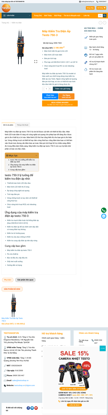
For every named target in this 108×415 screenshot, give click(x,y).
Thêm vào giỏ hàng (62, 89)
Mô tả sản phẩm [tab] (8, 125)
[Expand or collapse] (36, 155)
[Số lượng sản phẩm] (46, 89)
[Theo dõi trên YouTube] (36, 408)
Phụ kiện (7, 280)
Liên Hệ (86, 16)
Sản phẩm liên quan (25, 280)
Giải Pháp (57, 16)
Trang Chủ (38, 16)
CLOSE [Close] (103, 348)
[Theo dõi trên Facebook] (28, 408)
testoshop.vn (19, 385)
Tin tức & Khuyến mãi (72, 16)
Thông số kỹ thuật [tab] (22, 125)
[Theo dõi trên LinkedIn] (32, 408)
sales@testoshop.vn (20, 380)
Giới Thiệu (48, 16)
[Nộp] (104, 15)
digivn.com (30, 385)
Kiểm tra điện (17, 23)
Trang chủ (5, 23)
